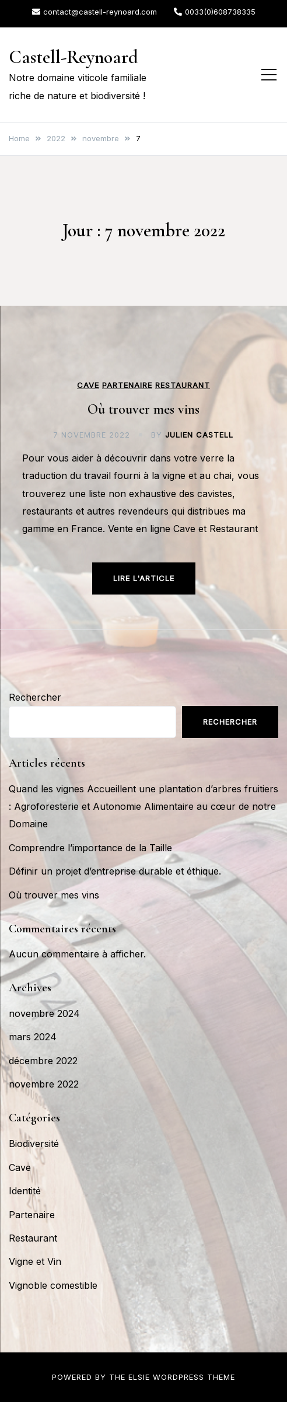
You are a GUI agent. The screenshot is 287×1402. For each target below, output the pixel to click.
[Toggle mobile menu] (269, 74)
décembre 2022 (43, 1061)
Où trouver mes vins (144, 409)
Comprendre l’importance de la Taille (90, 848)
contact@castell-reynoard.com (94, 11)
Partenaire (127, 385)
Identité (25, 1191)
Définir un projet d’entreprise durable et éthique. (115, 871)
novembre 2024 (44, 1013)
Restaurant (182, 385)
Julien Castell (199, 434)
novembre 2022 (44, 1084)
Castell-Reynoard (73, 57)
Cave (88, 385)
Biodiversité (34, 1143)
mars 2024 (33, 1037)
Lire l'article (143, 578)
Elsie (139, 1377)
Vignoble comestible (53, 1285)
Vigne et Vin (35, 1261)
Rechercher (35, 697)
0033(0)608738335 (215, 11)
